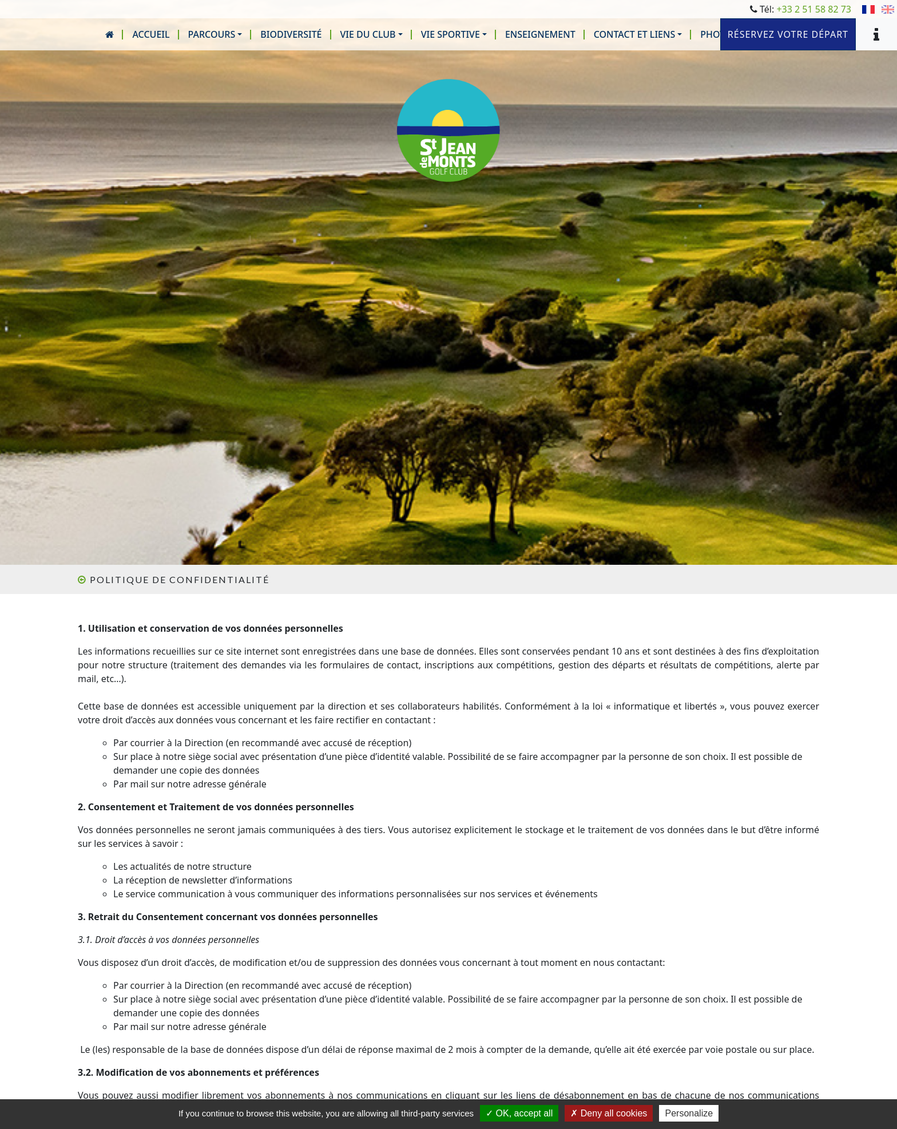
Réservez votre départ (788, 34)
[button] (215, 34)
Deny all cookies (608, 1113)
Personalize (689, 1113)
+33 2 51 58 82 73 (813, 9)
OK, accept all (519, 1113)
